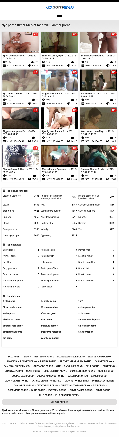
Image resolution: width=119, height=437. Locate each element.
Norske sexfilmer (59, 250)
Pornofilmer (96, 250)
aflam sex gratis (49, 313)
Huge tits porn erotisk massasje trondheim (59, 197)
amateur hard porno (13, 325)
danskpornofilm (24, 385)
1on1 (80, 301)
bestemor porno (44, 356)
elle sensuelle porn (67, 395)
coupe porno (106, 371)
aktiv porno (84, 313)
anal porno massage (51, 332)
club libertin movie (55, 371)
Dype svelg (59, 235)
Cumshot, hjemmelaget (96, 204)
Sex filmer (21, 262)
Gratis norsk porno (59, 274)
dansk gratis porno (16, 380)
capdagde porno (43, 366)
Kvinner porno (21, 256)
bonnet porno (28, 361)
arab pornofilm (85, 332)
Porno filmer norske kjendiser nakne (48, 431)
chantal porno (14, 371)
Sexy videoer (21, 250)
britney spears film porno (75, 361)
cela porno (92, 366)
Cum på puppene (96, 210)
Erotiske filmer (96, 256)
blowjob (12, 361)
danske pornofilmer (77, 380)
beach (27, 356)
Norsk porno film (96, 262)
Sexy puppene (21, 268)
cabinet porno (103, 361)
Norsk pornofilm (96, 280)
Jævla (21, 204)
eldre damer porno (81, 390)
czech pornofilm (78, 376)
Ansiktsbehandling (59, 217)
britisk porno (48, 361)
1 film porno (9, 301)
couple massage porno (50, 376)
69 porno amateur (49, 307)
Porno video (59, 286)
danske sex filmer (103, 380)
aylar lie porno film (50, 338)
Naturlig (59, 229)
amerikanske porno (12, 332)
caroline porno (73, 366)
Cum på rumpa (21, 229)
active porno (9, 313)
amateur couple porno (89, 319)
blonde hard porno (99, 356)
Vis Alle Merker (59, 402)
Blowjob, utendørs (21, 196)
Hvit (59, 204)
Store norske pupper (59, 210)
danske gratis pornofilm (46, 380)
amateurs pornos (49, 325)
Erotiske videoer (21, 274)
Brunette (21, 217)
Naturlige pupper (21, 235)
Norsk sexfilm (59, 256)
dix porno (99, 385)
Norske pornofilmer (59, 280)
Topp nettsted (14, 244)
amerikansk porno (87, 325)
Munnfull (96, 217)
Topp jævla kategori (17, 190)
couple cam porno (23, 376)
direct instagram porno (75, 385)
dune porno (38, 390)
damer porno (99, 376)
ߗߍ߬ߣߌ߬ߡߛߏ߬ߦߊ (96, 268)
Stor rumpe (21, 210)
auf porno (7, 338)
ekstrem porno (57, 390)
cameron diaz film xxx (17, 366)
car (58, 366)
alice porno (46, 319)
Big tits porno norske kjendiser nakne (96, 197)
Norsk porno (96, 274)
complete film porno (82, 371)
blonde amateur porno (71, 356)
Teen (96, 229)
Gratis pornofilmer (59, 268)
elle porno (45, 395)
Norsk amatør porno (21, 280)
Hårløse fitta (59, 223)
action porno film (86, 307)
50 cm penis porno (12, 307)
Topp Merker (13, 296)
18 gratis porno (48, 301)
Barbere (96, 223)
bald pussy (14, 356)
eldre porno (103, 390)
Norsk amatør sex (21, 286)
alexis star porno (11, 319)
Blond (21, 223)
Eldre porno (59, 262)
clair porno (33, 371)
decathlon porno (47, 385)
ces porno (109, 366)
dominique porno (18, 390)
